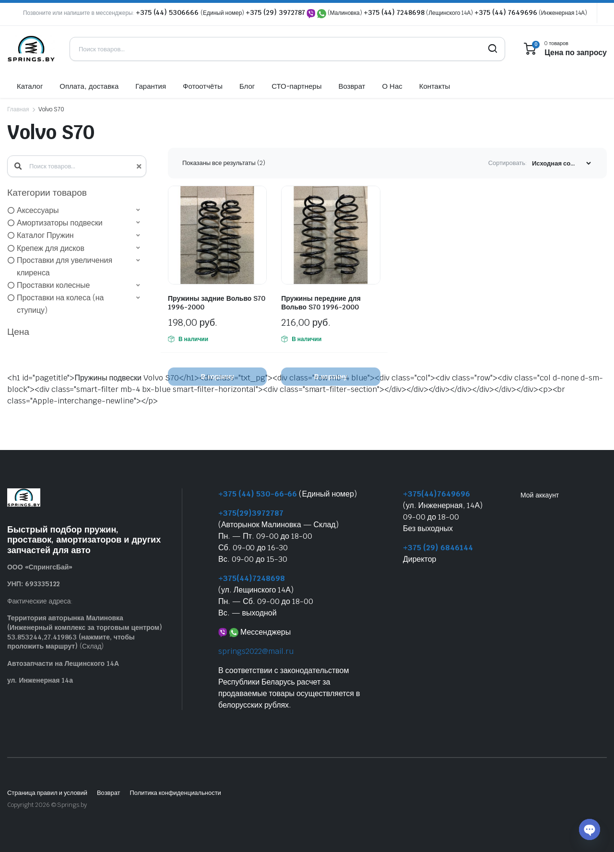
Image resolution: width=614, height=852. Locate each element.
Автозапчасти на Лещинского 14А (63, 663)
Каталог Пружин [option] (45, 235)
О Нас (392, 86)
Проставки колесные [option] (53, 285)
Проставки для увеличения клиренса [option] (64, 266)
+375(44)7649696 (436, 494)
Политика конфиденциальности (175, 793)
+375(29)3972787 (250, 513)
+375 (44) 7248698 (394, 12)
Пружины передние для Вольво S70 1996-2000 (321, 302)
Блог (247, 86)
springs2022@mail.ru (256, 651)
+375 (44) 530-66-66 (257, 494)
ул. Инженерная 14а (40, 680)
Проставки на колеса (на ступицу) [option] (60, 304)
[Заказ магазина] (561, 163)
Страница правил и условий (47, 793)
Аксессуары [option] (38, 210)
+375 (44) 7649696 (505, 12)
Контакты (434, 86)
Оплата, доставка (88, 86)
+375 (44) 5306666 (168, 12)
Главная (18, 109)
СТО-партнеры (296, 86)
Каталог (30, 86)
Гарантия (150, 86)
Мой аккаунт (539, 495)
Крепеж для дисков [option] (50, 248)
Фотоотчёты (203, 86)
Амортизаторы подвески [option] (60, 223)
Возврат (351, 86)
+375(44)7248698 (251, 578)
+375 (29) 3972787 (275, 12)
